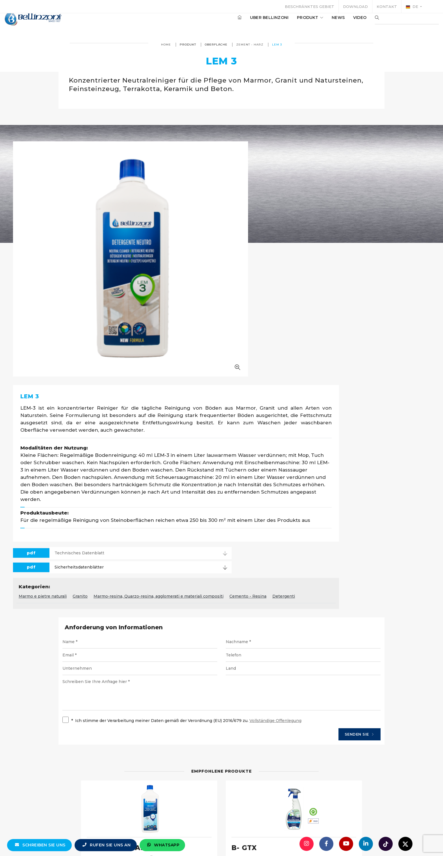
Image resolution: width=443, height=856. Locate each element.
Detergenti (174, 401)
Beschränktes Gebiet (309, 6)
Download (355, 6)
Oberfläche (216, 44)
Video (342, 22)
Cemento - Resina (392, 392)
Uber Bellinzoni (252, 22)
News (321, 22)
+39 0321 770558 (253, 840)
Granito (224, 392)
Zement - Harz (249, 44)
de (412, 6)
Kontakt (387, 6)
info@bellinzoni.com (197, 840)
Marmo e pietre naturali (187, 392)
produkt (293, 22)
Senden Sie (329, 543)
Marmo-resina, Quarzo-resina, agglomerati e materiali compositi (303, 392)
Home (166, 44)
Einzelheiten (89, 733)
